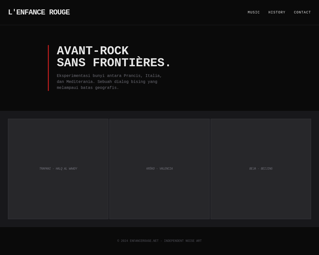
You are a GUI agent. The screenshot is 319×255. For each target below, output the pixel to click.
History (277, 12)
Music (254, 12)
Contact (302, 12)
